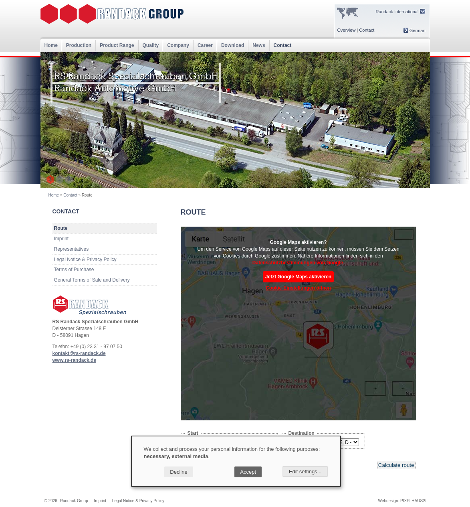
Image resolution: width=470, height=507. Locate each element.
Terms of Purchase (74, 269)
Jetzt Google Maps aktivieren (298, 277)
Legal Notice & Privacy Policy (85, 259)
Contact (366, 30)
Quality (151, 45)
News (258, 45)
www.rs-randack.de (74, 360)
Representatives (71, 249)
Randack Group (74, 501)
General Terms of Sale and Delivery (92, 280)
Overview (346, 30)
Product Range (117, 45)
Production (78, 45)
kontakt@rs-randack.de (79, 353)
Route (61, 228)
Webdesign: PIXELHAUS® (402, 501)
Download (232, 45)
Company (178, 45)
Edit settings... (305, 471)
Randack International (400, 11)
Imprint (61, 238)
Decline (178, 472)
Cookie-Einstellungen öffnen (298, 288)
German (414, 30)
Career (205, 45)
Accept (248, 472)
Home (51, 45)
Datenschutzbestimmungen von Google (297, 263)
